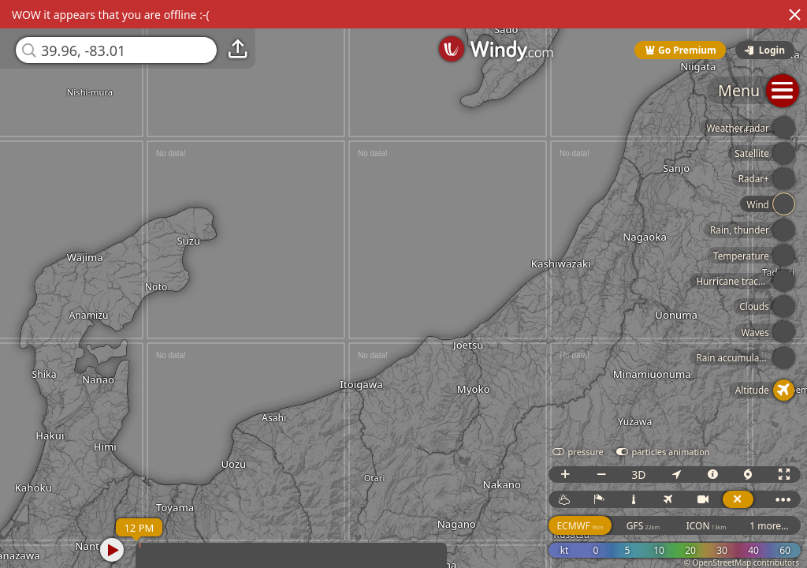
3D (638, 474)
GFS (643, 525)
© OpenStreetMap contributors (741, 562)
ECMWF (579, 525)
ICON (706, 525)
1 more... (769, 525)
